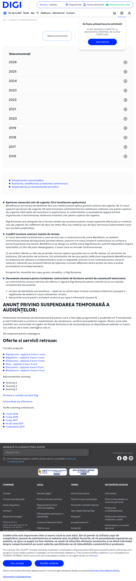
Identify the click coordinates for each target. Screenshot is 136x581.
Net (32, 13)
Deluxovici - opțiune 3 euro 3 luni (25, 367)
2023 (13, 90)
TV (37, 13)
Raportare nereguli (12, 516)
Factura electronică (95, 5)
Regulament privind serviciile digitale (47, 506)
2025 (13, 71)
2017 (12, 147)
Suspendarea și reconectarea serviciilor (35, 187)
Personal (44, 5)
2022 (13, 100)
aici (96, 555)
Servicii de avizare (80, 493)
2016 (12, 156)
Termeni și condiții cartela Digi (20, 395)
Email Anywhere (11, 505)
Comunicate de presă (13, 499)
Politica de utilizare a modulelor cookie (116, 518)
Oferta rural (43, 528)
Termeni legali (44, 493)
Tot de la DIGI (15, 13)
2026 (13, 62)
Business (53, 5)
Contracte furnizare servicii (22, 20)
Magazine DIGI (75, 5)
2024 (13, 81)
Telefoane (46, 13)
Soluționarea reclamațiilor (28, 180)
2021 (12, 109)
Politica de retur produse (49, 499)
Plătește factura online (119, 5)
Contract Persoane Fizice (49, 522)
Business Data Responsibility (104, 570)
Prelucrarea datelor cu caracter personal (116, 501)
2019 (12, 128)
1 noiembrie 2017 (15, 426)
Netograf (75, 516)
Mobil (26, 13)
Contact (70, 13)
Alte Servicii (58, 13)
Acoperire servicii (79, 522)
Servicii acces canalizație (84, 499)
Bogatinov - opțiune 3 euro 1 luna (25, 357)
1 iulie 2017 (12, 420)
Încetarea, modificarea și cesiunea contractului (40, 183)
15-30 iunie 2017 (14, 423)
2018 (12, 137)
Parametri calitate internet (85, 505)
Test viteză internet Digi (83, 511)
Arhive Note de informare (17, 401)
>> (85, 452)
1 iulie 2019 (12, 413)
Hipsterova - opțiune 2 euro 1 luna (25, 354)
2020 (13, 118)
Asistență (76, 528)
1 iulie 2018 (12, 417)
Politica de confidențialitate (113, 509)
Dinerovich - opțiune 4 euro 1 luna (25, 360)
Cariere (6, 493)
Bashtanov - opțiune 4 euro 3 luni (25, 370)
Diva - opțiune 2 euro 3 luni (21, 364)
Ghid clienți (110, 493)
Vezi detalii (102, 42)
